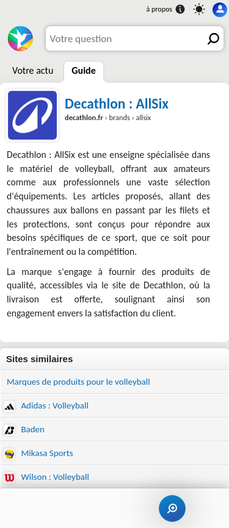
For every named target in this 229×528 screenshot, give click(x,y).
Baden (24, 429)
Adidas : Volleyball (46, 406)
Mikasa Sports (38, 453)
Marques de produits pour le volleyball (78, 381)
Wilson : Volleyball (46, 477)
